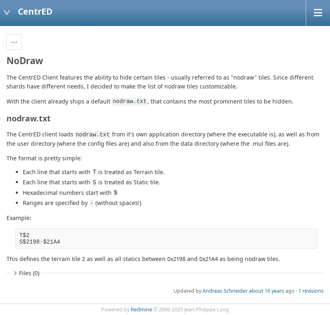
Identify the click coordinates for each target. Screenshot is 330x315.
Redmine (141, 309)
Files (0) (25, 273)
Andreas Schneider (225, 290)
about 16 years (266, 290)
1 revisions (311, 290)
